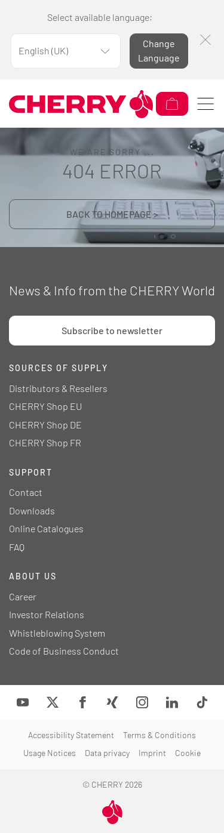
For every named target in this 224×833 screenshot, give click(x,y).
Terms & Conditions (159, 735)
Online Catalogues (46, 528)
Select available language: (99, 17)
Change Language (159, 51)
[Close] (205, 40)
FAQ (16, 547)
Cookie (188, 753)
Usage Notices (49, 753)
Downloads (32, 510)
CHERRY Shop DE (45, 424)
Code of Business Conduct (64, 650)
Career (22, 596)
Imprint (152, 753)
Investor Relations (46, 614)
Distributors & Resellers (58, 388)
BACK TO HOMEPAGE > (112, 214)
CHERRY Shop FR (45, 442)
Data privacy (107, 753)
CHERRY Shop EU (45, 406)
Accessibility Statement (71, 735)
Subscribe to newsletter (112, 330)
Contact (25, 492)
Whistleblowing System (57, 632)
